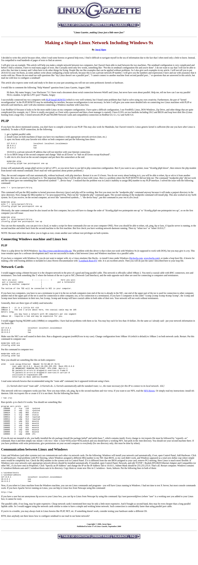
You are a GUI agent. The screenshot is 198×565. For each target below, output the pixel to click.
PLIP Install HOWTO (56, 100)
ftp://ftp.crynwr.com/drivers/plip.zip (55, 256)
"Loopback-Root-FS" (88, 266)
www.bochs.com (151, 263)
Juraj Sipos (100, 49)
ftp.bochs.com (136, 263)
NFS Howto (149, 406)
